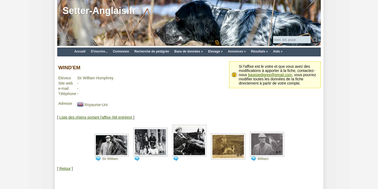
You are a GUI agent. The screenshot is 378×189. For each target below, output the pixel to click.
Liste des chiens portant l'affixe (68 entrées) (96, 117)
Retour (65, 168)
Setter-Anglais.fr (99, 10)
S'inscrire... (99, 51)
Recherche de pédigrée (151, 51)
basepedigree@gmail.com (270, 75)
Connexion (121, 51)
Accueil (80, 51)
